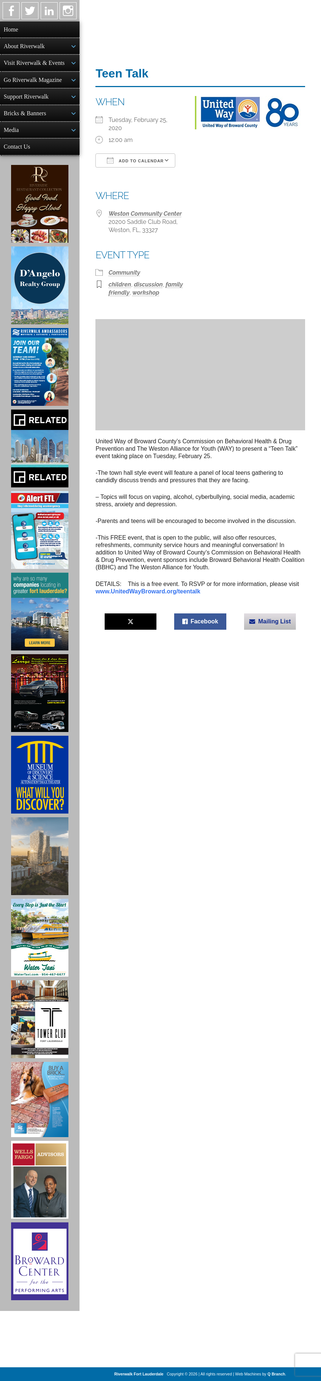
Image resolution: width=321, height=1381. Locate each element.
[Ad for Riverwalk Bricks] (40, 1099)
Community (124, 272)
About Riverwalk (24, 46)
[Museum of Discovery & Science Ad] (40, 774)
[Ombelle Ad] (40, 856)
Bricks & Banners (25, 113)
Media (11, 130)
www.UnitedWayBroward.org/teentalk (147, 591)
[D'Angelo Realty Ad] (40, 285)
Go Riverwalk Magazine (33, 80)
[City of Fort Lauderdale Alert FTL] (40, 530)
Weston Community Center (145, 213)
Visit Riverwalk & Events (34, 63)
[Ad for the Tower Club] (40, 1019)
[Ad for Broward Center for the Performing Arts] (40, 1261)
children (119, 284)
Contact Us (17, 146)
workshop (145, 292)
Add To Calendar (135, 160)
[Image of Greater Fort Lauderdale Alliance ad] (40, 611)
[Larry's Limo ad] (40, 693)
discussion (148, 284)
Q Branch (276, 1374)
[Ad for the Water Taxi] (40, 937)
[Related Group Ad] (40, 448)
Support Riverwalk (26, 96)
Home (11, 29)
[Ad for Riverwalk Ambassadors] (40, 367)
